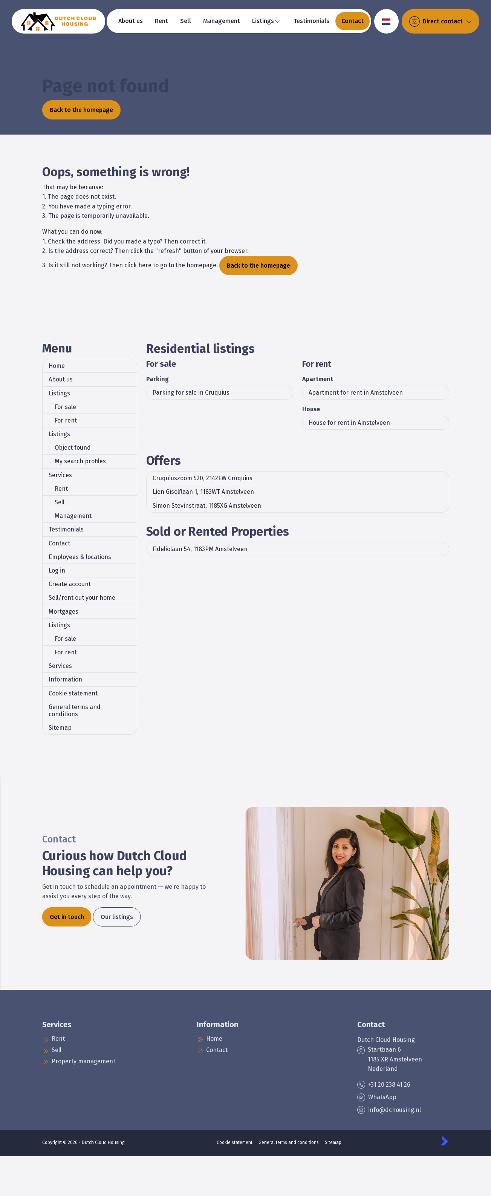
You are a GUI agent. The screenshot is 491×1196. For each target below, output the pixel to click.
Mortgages (63, 611)
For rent (66, 420)
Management (73, 515)
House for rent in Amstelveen (349, 422)
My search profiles (80, 461)
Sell (59, 502)
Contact (59, 543)
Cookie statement (73, 693)
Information (65, 679)
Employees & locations (80, 556)
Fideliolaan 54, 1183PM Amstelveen (200, 549)
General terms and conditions (75, 710)
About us (61, 379)
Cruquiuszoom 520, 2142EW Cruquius (202, 478)
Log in (57, 570)
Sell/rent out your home (82, 597)
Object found (73, 447)
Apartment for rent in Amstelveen (356, 392)
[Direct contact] (440, 21)
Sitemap (60, 727)
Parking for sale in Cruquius (191, 392)
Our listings (117, 916)
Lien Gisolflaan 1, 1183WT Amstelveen (203, 491)
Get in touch (67, 916)
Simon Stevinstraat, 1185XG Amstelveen (207, 505)
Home (57, 365)
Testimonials (66, 529)
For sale (65, 406)
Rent (61, 488)
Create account (70, 584)
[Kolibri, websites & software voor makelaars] (444, 1140)
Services (60, 475)
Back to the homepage (81, 109)
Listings (59, 393)
